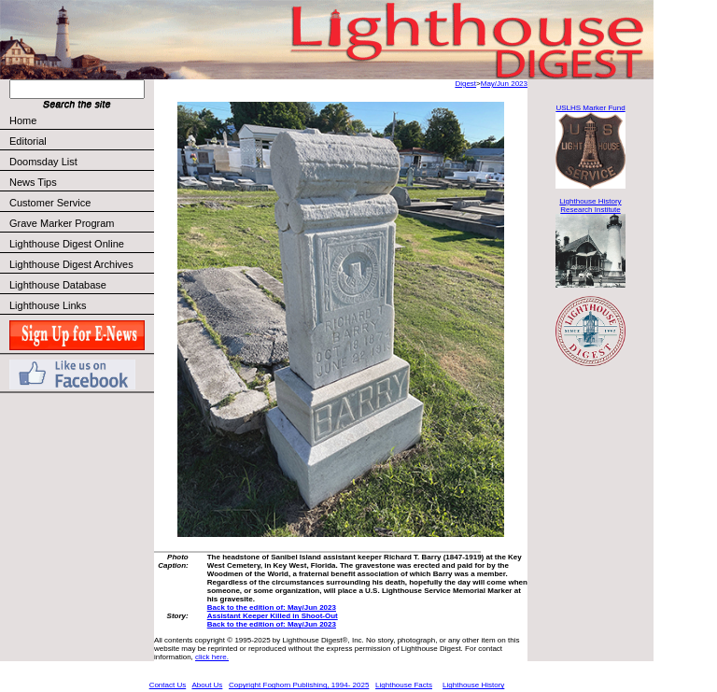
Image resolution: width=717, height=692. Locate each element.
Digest (465, 83)
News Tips (33, 182)
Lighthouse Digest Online (66, 243)
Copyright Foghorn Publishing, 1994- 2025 (299, 685)
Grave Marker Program (61, 223)
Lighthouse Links (48, 305)
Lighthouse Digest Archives (71, 264)
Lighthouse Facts (403, 685)
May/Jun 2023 (504, 83)
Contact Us (168, 685)
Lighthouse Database (57, 284)
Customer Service (80, 202)
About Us (206, 685)
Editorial (80, 141)
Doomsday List (43, 161)
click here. (212, 657)
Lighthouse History (473, 685)
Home (22, 120)
